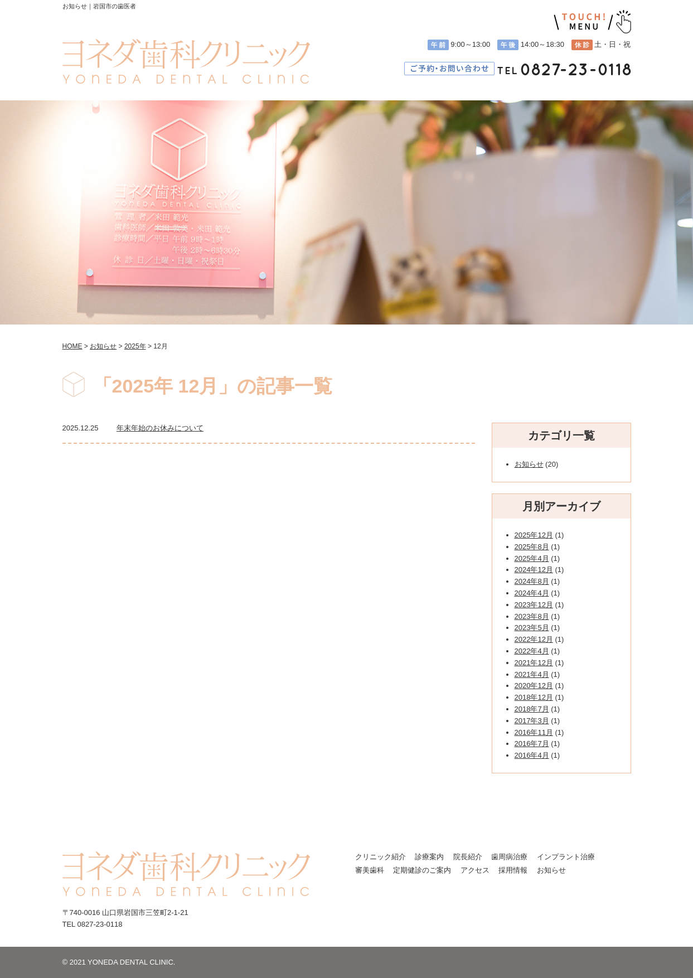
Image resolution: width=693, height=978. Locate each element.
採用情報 (512, 870)
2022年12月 (534, 639)
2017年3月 (532, 720)
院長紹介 (467, 857)
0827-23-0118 (99, 924)
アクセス (475, 870)
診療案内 (429, 857)
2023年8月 (532, 616)
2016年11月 (534, 732)
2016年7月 (532, 743)
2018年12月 (534, 697)
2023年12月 (534, 605)
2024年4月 (532, 593)
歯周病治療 (509, 857)
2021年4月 (532, 674)
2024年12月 (534, 569)
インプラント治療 (566, 857)
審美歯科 (369, 870)
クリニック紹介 (380, 857)
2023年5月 (532, 627)
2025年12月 (534, 535)
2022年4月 (532, 651)
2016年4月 (532, 755)
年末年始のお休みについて (160, 428)
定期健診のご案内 (422, 870)
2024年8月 (532, 581)
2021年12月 (534, 663)
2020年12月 (534, 685)
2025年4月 (532, 558)
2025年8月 (532, 547)
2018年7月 (532, 709)
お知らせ (529, 464)
